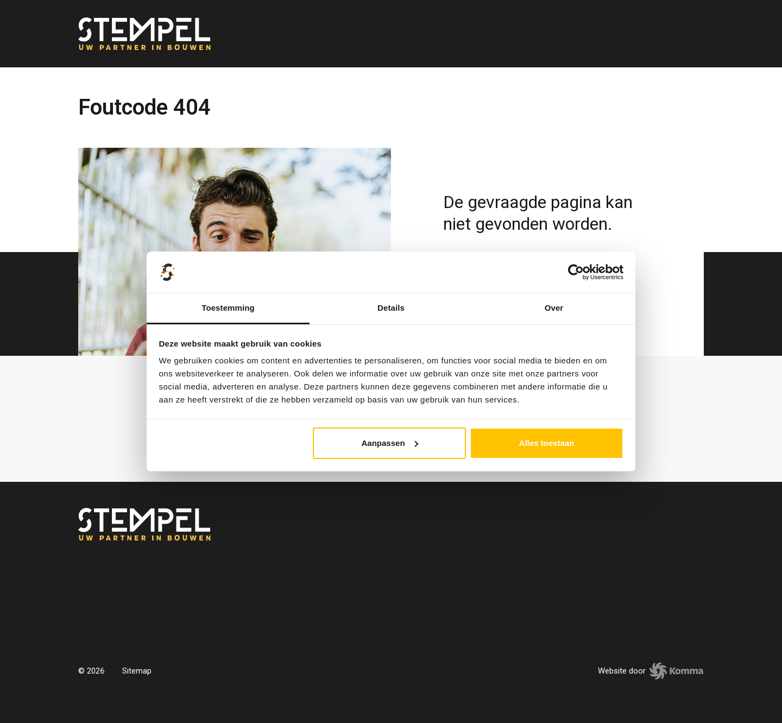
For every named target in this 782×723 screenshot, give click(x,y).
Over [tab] (554, 307)
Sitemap (137, 671)
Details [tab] (391, 307)
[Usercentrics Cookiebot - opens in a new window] (575, 272)
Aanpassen (390, 443)
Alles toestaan (547, 443)
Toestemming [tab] (228, 307)
